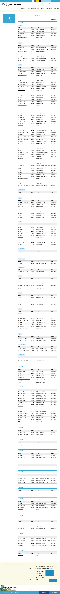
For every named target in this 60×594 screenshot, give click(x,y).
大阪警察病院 (20, 523)
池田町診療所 (20, 263)
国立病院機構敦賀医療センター (23, 318)
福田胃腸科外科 (20, 244)
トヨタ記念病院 (20, 476)
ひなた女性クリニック (22, 117)
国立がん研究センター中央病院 (23, 434)
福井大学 (44, 592)
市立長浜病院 (20, 503)
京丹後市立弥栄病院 (21, 538)
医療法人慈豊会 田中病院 (22, 105)
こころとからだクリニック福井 (23, 93)
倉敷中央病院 (20, 555)
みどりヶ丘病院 (20, 217)
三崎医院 (19, 170)
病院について (56, 8)
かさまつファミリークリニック (23, 86)
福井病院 (19, 150)
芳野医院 (19, 288)
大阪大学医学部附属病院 (22, 526)
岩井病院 (19, 69)
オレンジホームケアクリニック (23, 84)
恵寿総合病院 (20, 409)
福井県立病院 (20, 134)
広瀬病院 (19, 215)
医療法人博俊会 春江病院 (22, 51)
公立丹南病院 (20, 206)
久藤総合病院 (20, 406)
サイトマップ (38, 589)
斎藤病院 (19, 208)
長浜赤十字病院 (20, 509)
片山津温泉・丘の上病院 (22, 402)
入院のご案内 (24, 589)
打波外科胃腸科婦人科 (22, 71)
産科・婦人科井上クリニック (23, 320)
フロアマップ (56, 4)
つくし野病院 (20, 110)
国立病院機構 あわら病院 (22, 29)
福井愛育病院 (20, 123)
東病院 (19, 421)
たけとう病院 (20, 283)
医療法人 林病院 (21, 242)
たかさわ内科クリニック (22, 103)
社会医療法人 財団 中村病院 (23, 240)
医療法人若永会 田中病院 (22, 340)
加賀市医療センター (21, 400)
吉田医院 (19, 183)
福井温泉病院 (20, 125)
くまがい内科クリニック (22, 316)
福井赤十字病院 (20, 143)
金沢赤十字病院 (20, 404)
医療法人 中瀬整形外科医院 (23, 58)
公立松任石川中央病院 (22, 411)
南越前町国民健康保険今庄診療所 (23, 271)
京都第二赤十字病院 (21, 540)
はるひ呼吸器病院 (21, 480)
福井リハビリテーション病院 (23, 152)
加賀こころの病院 (21, 398)
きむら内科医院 (20, 204)
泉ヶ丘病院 (20, 313)
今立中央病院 (20, 229)
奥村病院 (19, 80)
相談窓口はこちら (49, 571)
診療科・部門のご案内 (32, 8)
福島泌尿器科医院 (21, 154)
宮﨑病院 (19, 49)
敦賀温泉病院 (20, 324)
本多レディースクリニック (22, 163)
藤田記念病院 (20, 158)
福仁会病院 (20, 156)
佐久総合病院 (20, 455)
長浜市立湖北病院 (21, 507)
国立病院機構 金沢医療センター (23, 417)
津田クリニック (20, 213)
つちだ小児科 (20, 56)
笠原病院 (19, 231)
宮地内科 (19, 174)
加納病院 (19, 35)
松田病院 (19, 304)
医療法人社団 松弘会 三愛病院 (23, 445)
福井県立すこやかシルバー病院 (23, 132)
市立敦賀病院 (20, 322)
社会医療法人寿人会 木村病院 (23, 202)
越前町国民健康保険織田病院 (23, 254)
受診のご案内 (23, 8)
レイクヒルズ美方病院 (22, 348)
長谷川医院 (20, 115)
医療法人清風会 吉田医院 (22, 181)
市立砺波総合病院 (21, 377)
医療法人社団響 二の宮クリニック (23, 113)
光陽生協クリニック (21, 90)
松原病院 (19, 168)
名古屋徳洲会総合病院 (22, 478)
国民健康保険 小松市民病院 (22, 413)
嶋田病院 (19, 99)
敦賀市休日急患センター (22, 326)
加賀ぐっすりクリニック (22, 395)
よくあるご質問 (42, 4)
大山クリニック (20, 78)
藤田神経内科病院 (21, 60)
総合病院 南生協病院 (22, 482)
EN (56, 1)
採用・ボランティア (32, 589)
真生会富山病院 (20, 375)
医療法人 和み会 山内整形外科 (23, 178)
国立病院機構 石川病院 (22, 415)
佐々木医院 (20, 235)
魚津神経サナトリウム (22, 371)
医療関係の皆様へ (49, 8)
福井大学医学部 (54, 592)
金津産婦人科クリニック (22, 33)
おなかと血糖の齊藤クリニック (23, 82)
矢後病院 (19, 382)
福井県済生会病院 (21, 130)
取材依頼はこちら (49, 574)
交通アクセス (50, 4)
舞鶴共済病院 (20, 543)
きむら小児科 (20, 233)
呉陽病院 (19, 373)
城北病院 (19, 419)
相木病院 (19, 225)
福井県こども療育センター (22, 128)
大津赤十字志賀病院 (21, 505)
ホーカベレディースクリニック (23, 160)
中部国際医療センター (22, 492)
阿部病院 (19, 297)
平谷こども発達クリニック (22, 121)
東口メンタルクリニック (22, 457)
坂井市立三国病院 (21, 47)
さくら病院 (20, 97)
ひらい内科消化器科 (21, 119)
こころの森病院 (20, 95)
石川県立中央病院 (21, 391)
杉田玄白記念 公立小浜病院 (22, 338)
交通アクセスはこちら (53, 580)
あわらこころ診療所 (21, 31)
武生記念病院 (20, 237)
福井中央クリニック (21, 148)
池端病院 (19, 227)
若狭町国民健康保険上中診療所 (23, 350)
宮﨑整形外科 (20, 172)
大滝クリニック (20, 73)
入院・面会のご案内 (40, 8)
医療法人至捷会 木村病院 (22, 37)
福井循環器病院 (20, 141)
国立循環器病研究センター (22, 528)
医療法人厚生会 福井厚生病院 (23, 139)
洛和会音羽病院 (20, 545)
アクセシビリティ (43, 589)
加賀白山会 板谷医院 (22, 393)
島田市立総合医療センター (22, 466)
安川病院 (19, 176)
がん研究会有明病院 (21, 432)
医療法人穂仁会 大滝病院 (22, 75)
